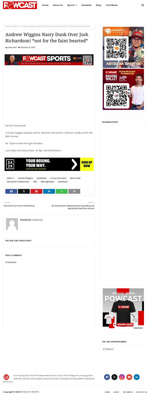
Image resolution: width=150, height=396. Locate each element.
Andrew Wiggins (25, 178)
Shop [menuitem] (98, 5)
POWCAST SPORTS (30, 392)
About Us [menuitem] (58, 5)
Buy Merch (128, 392)
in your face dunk (58, 178)
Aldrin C (15, 26)
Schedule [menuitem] (86, 5)
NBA (35, 181)
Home (8, 26)
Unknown (12, 47)
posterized (62, 181)
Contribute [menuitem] (112, 5)
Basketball (41, 178)
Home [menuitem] (45, 5)
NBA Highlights (47, 181)
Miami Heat (75, 178)
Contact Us (141, 392)
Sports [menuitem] (70, 5)
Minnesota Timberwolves (18, 181)
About (116, 392)
